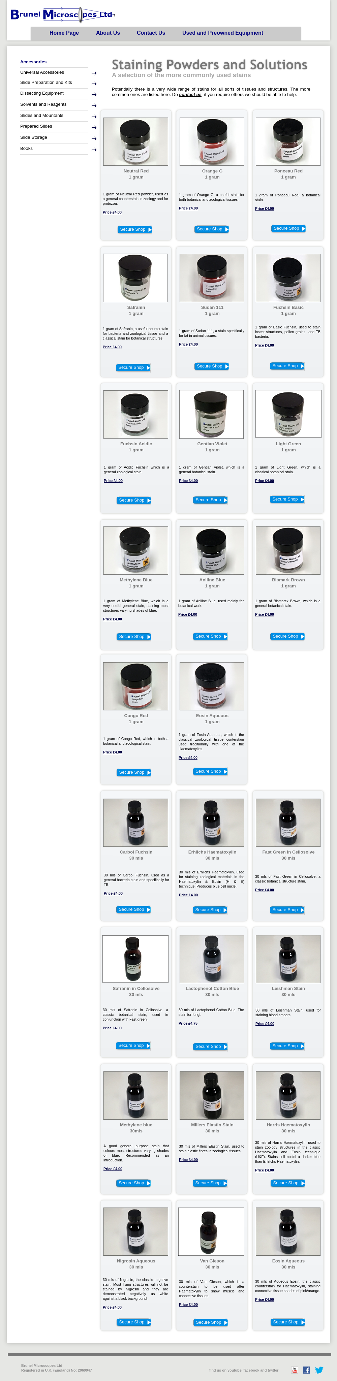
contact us (190, 94)
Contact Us (151, 33)
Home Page (64, 33)
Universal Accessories (42, 72)
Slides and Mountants (41, 115)
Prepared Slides (36, 126)
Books (26, 148)
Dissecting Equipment (42, 93)
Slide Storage (33, 137)
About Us (108, 33)
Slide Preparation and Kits (46, 82)
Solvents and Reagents (43, 104)
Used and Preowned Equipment (222, 33)
